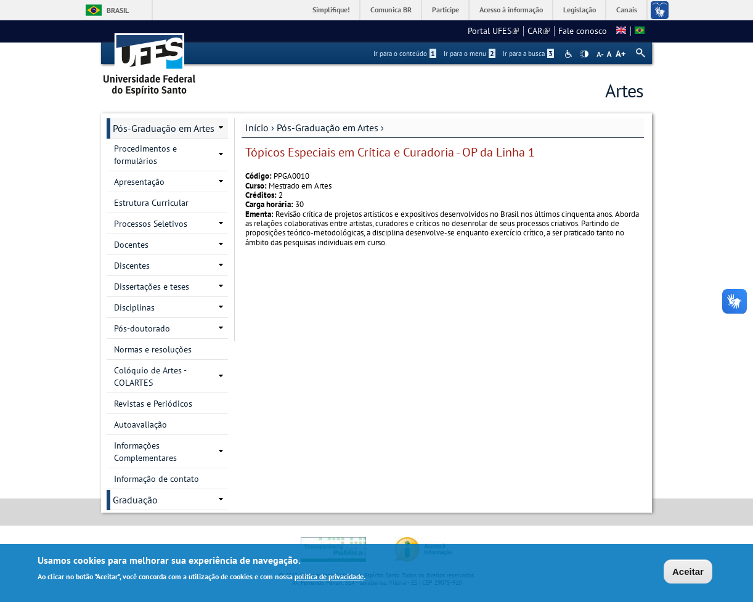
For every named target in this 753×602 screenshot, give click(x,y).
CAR (538, 30)
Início (257, 127)
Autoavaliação (140, 424)
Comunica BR (391, 9)
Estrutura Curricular (151, 202)
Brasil (118, 10)
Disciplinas (134, 307)
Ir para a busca (528, 53)
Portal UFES (493, 30)
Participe (445, 9)
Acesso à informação (511, 9)
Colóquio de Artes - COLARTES (150, 376)
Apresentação (139, 181)
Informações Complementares (145, 451)
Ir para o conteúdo (404, 53)
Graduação (135, 500)
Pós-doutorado (142, 328)
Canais (626, 9)
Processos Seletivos (150, 223)
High (584, 54)
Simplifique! (331, 9)
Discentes (132, 265)
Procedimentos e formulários (145, 154)
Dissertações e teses (151, 286)
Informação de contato (156, 478)
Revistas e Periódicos (153, 403)
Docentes (131, 244)
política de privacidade (329, 578)
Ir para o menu (469, 53)
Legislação (579, 9)
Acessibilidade (569, 54)
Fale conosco (582, 30)
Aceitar (688, 572)
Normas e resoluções (153, 349)
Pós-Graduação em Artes (327, 127)
